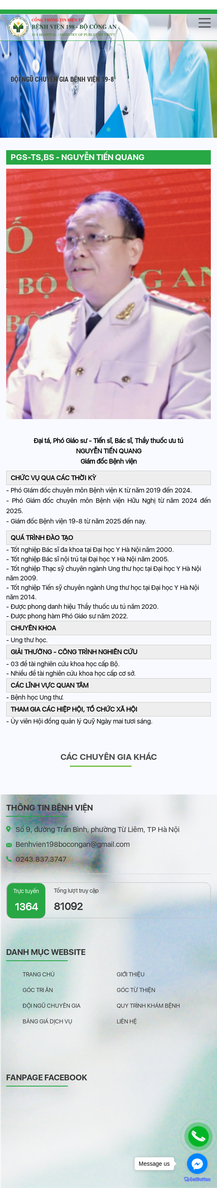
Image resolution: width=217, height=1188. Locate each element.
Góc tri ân (38, 990)
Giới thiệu (131, 974)
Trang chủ (39, 974)
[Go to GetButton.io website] (197, 1179)
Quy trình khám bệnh (148, 1005)
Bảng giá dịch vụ (47, 1021)
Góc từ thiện (136, 990)
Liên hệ (127, 1021)
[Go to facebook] (197, 1163)
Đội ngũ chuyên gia (52, 1005)
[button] (108, 129)
